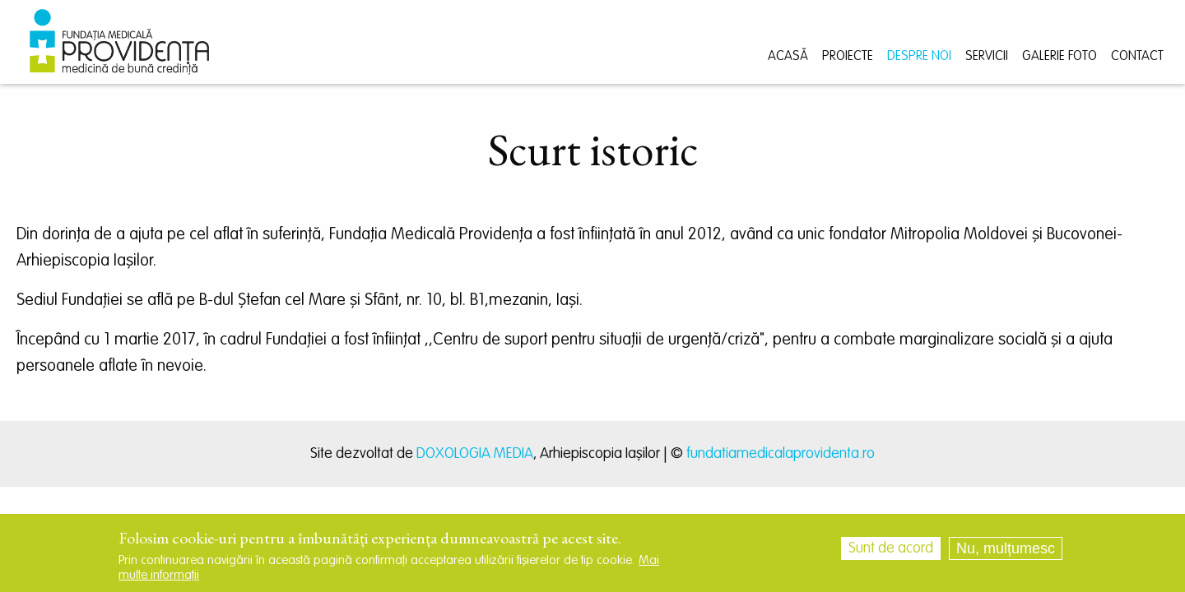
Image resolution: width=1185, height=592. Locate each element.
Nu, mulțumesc (1005, 553)
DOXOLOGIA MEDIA (474, 453)
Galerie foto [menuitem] (1059, 56)
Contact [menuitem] (1137, 56)
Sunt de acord (890, 553)
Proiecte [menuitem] (847, 56)
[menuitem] (119, 42)
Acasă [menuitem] (788, 56)
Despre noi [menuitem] (919, 56)
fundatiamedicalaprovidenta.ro (780, 453)
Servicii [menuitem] (986, 56)
